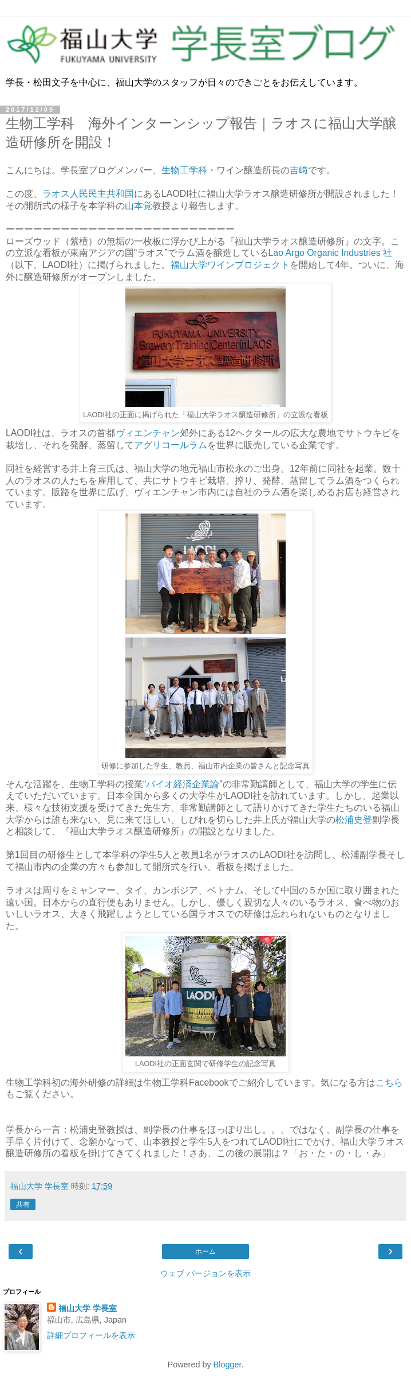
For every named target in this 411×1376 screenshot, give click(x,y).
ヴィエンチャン (148, 433)
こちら (389, 1082)
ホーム (205, 1251)
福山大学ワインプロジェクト (230, 265)
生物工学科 (184, 170)
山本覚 (138, 206)
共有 (23, 1204)
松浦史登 (353, 820)
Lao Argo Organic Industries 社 (330, 253)
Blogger (228, 1364)
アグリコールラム (170, 445)
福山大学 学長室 (87, 1308)
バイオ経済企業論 (182, 784)
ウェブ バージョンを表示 (205, 1273)
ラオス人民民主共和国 (88, 194)
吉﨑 (299, 170)
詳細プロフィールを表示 (91, 1335)
